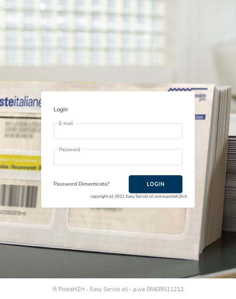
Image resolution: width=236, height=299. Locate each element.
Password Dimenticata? (81, 184)
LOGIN (156, 184)
